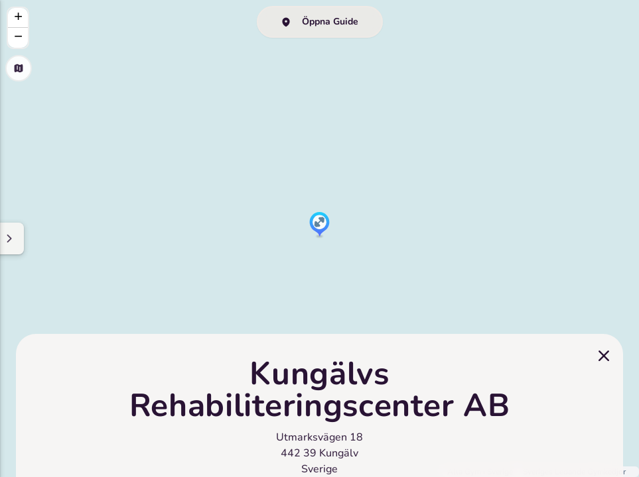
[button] (319, 225)
